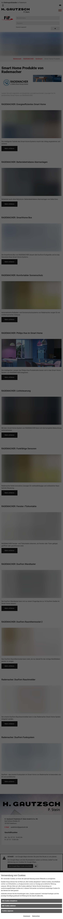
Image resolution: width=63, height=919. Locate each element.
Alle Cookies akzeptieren (9, 901)
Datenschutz (36, 916)
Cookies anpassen (7, 911)
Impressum (26, 916)
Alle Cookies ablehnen (9, 906)
